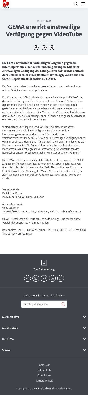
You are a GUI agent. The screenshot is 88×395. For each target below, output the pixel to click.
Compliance (44, 375)
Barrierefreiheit (44, 380)
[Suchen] (44, 304)
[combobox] (44, 304)
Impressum (44, 365)
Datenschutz (44, 370)
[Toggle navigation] (75, 3)
